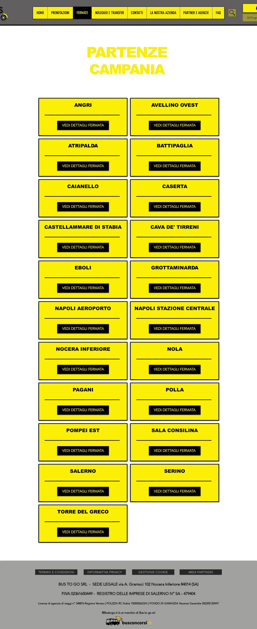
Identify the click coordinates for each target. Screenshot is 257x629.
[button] (60, 13)
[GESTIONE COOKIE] (153, 572)
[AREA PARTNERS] (201, 572)
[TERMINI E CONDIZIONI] (56, 572)
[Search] (232, 13)
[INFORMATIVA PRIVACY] (105, 572)
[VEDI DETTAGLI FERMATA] (83, 125)
